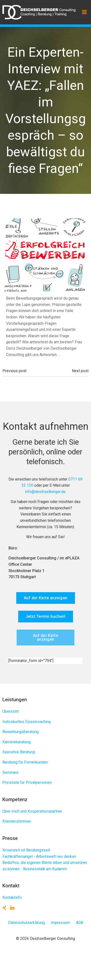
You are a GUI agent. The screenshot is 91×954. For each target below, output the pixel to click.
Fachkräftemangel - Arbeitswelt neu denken (39, 856)
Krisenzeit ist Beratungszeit (26, 850)
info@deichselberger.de (45, 491)
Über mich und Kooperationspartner (32, 811)
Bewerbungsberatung (20, 731)
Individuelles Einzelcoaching (26, 721)
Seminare (10, 772)
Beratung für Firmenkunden (25, 762)
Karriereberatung (16, 742)
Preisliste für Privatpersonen (27, 782)
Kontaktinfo (12, 897)
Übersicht (10, 711)
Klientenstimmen (16, 821)
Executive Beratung (18, 752)
